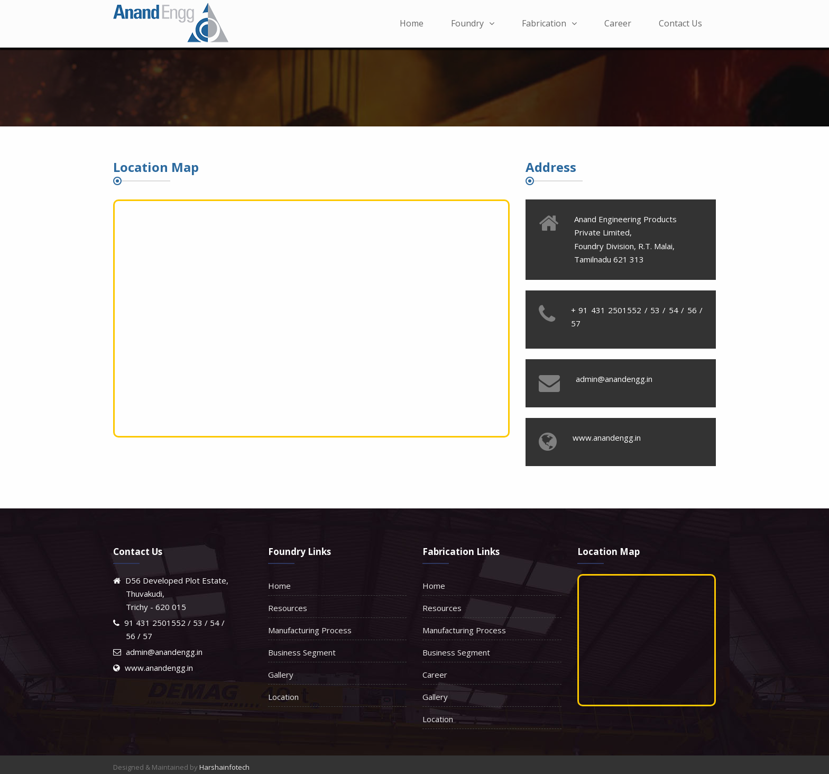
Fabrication (549, 23)
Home (411, 23)
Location (283, 696)
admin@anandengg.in (164, 651)
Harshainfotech (224, 767)
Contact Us (680, 23)
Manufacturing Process (310, 630)
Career (617, 23)
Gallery (280, 674)
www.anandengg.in (159, 667)
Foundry (472, 23)
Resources (287, 608)
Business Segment (302, 652)
